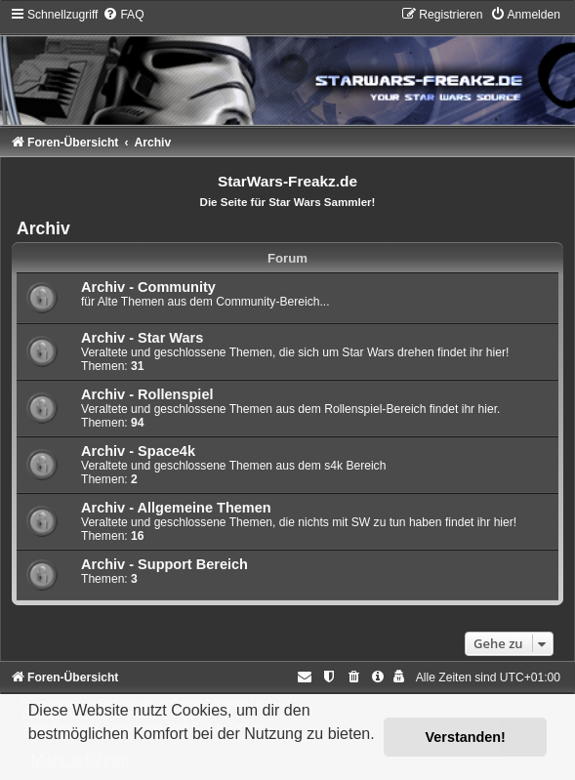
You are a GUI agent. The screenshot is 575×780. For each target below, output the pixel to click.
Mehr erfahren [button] (80, 760)
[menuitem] (123, 14)
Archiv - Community (148, 287)
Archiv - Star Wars (142, 338)
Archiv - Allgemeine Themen (176, 507)
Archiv (43, 228)
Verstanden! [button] (466, 737)
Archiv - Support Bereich (164, 564)
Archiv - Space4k (138, 451)
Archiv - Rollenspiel (147, 394)
